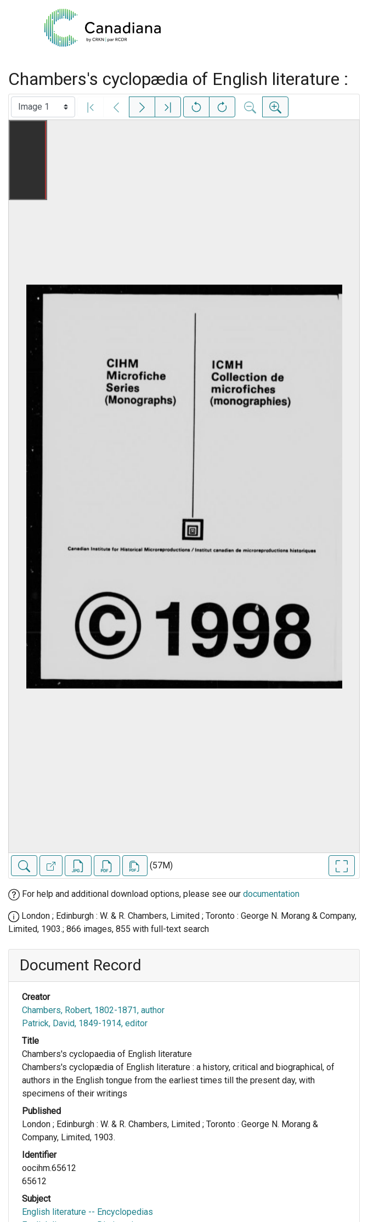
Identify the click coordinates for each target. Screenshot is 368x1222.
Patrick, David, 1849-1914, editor (85, 1023)
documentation (271, 894)
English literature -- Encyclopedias (87, 1212)
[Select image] (43, 106)
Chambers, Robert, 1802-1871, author (93, 1010)
